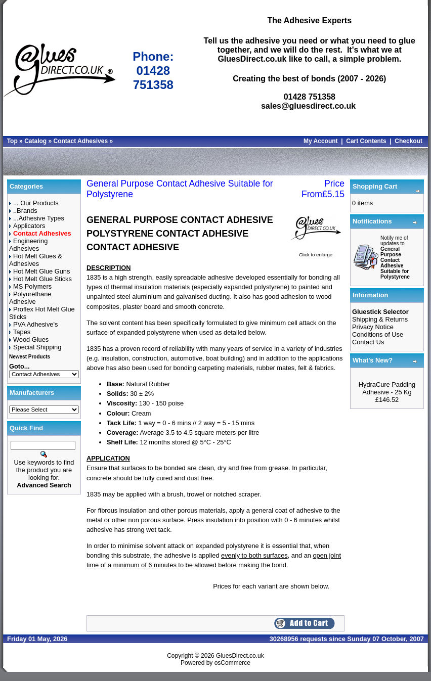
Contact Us (368, 342)
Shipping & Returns (380, 319)
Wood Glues (29, 339)
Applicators (27, 226)
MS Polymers (30, 286)
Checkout (408, 141)
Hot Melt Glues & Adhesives (35, 259)
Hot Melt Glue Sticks (40, 279)
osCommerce (232, 662)
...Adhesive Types (36, 218)
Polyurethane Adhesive (30, 297)
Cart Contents (366, 141)
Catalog (35, 141)
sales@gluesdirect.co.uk (308, 106)
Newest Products (29, 356)
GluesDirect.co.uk (240, 655)
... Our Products (34, 203)
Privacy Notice (373, 327)
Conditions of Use (377, 334)
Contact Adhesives (80, 141)
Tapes (19, 332)
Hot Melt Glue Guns (39, 271)
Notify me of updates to (395, 257)
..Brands (23, 210)
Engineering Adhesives (28, 244)
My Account (321, 141)
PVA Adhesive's (33, 324)
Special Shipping (35, 347)
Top (12, 141)
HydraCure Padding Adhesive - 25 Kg (387, 388)
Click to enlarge (315, 252)
